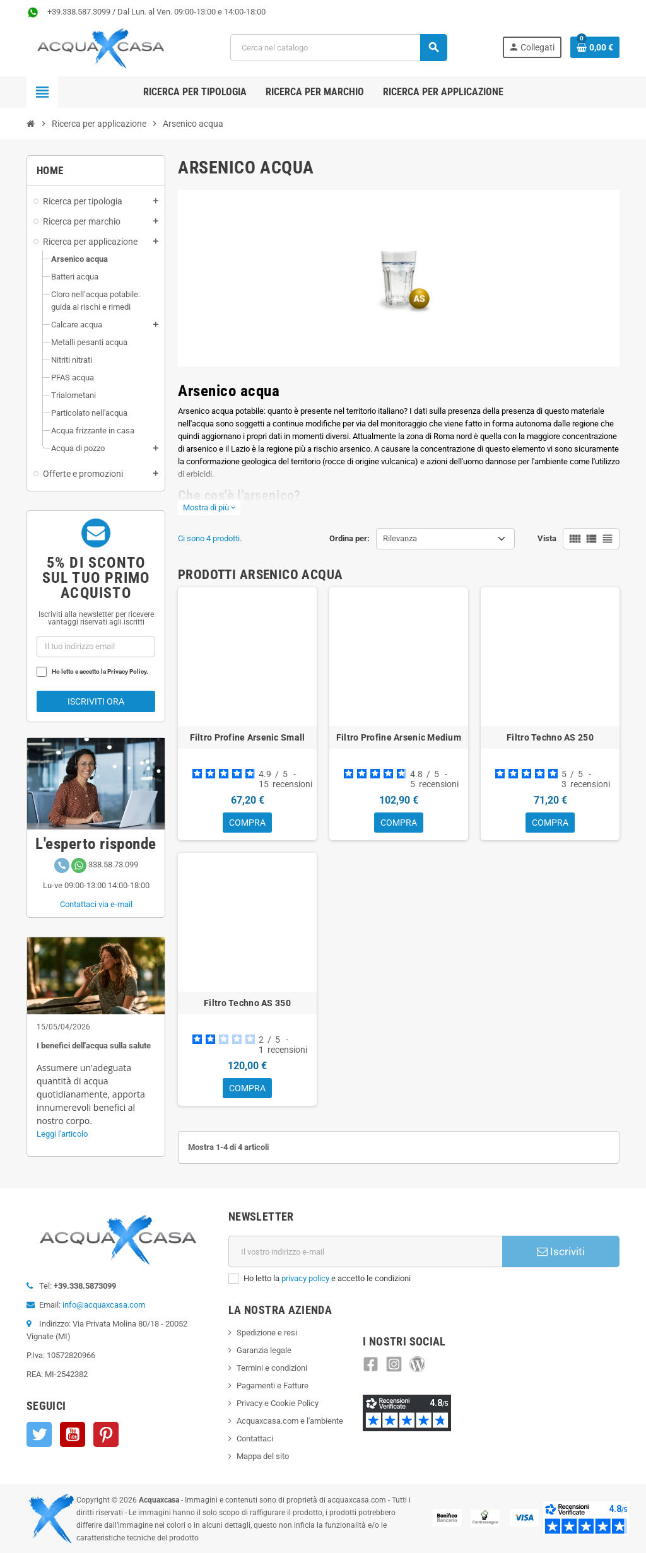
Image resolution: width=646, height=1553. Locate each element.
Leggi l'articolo (62, 1134)
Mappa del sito (263, 1456)
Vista (546, 538)
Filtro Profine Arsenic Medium (398, 737)
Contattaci (255, 1438)
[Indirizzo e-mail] (365, 1251)
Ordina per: (349, 538)
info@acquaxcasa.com (103, 1305)
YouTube (72, 1434)
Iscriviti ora (96, 701)
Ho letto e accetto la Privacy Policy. (100, 671)
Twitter (39, 1434)
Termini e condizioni (272, 1368)
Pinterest (106, 1434)
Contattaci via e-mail (96, 904)
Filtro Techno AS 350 (247, 1004)
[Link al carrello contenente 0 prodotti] (595, 47)
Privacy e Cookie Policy (278, 1403)
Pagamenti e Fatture (272, 1385)
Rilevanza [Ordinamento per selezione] (400, 538)
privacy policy (305, 1278)
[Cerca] (338, 47)
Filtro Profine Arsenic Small (247, 737)
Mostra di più (209, 507)
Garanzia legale (264, 1350)
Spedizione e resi (267, 1332)
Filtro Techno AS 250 (550, 737)
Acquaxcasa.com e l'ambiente (290, 1421)
